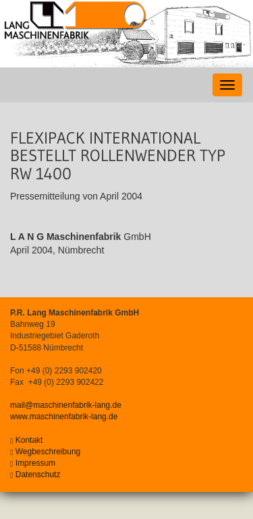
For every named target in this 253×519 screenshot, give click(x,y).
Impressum (32, 463)
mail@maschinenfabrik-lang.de (65, 405)
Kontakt (26, 440)
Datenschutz (35, 474)
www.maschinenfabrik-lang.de (63, 416)
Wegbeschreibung (45, 451)
